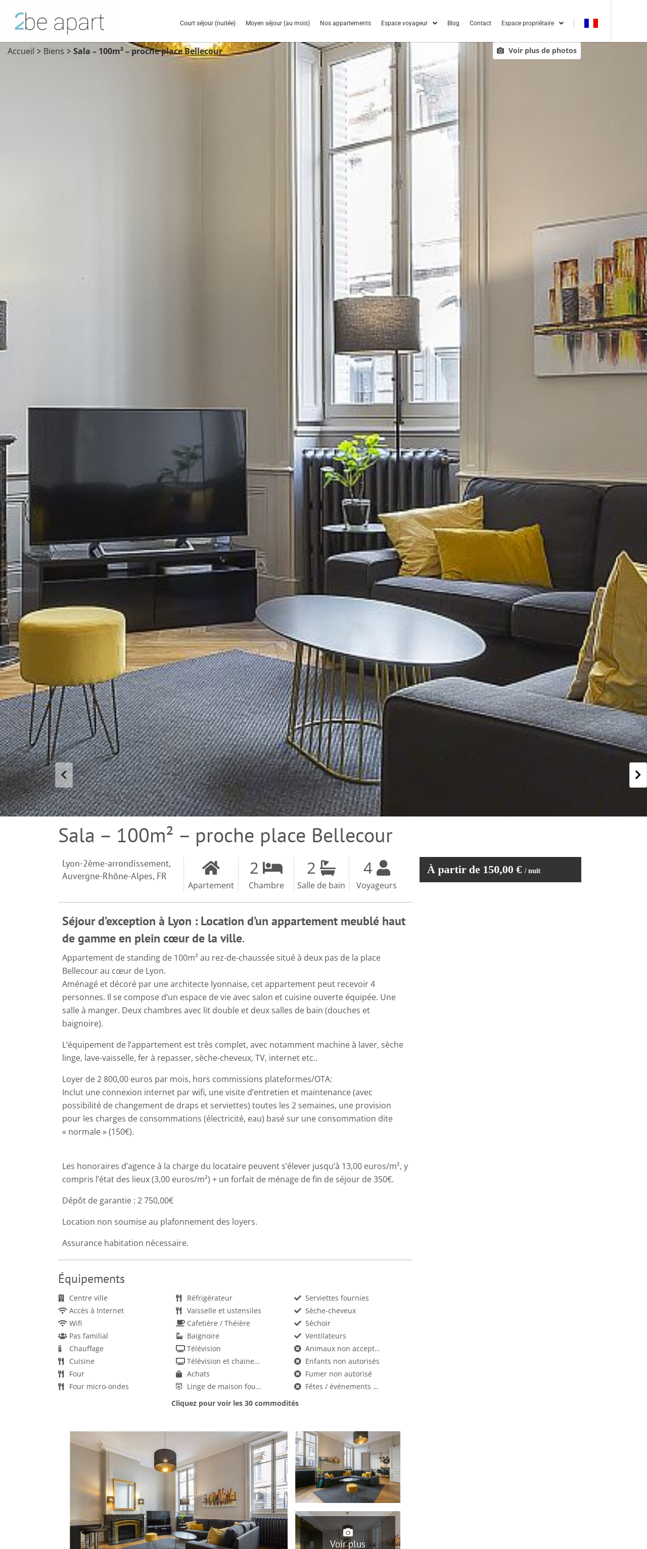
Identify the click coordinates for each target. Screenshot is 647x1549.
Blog (487, 23)
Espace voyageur (443, 23)
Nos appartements (379, 23)
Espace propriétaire (566, 23)
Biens (53, 52)
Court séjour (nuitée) (241, 23)
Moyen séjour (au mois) (312, 23)
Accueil (21, 52)
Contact (514, 23)
